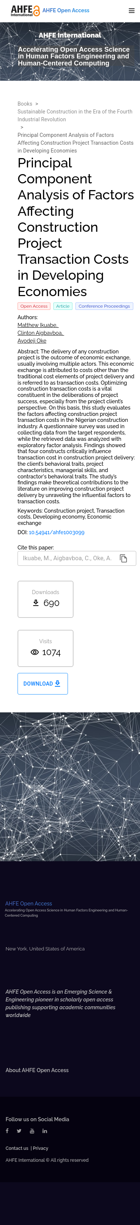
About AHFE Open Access (37, 1070)
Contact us (17, 1148)
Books (25, 104)
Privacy (40, 1148)
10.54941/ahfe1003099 (57, 532)
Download (43, 684)
